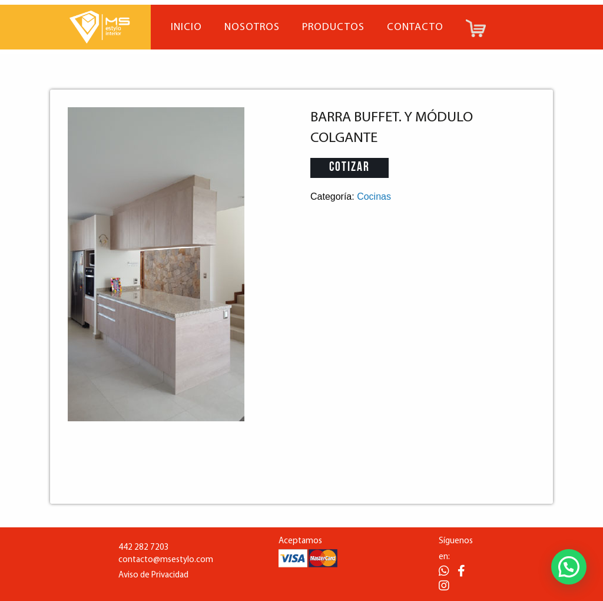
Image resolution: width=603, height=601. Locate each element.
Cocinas (374, 196)
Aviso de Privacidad (153, 575)
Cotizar (349, 167)
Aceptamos (300, 541)
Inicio (186, 27)
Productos (333, 27)
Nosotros (252, 27)
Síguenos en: (456, 549)
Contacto (415, 27)
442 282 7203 (143, 547)
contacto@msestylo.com (165, 560)
